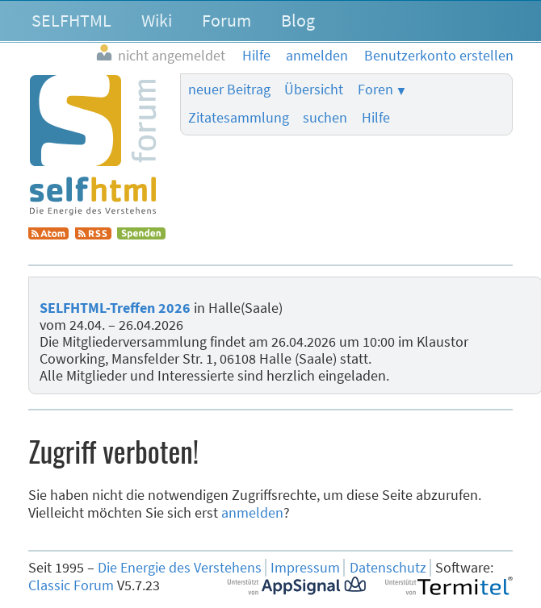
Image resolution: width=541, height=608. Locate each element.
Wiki (156, 20)
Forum (226, 20)
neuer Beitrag (229, 89)
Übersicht (313, 89)
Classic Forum (71, 585)
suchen (325, 118)
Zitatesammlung (238, 118)
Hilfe (376, 118)
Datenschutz (388, 568)
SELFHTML (71, 20)
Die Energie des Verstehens (180, 568)
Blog (298, 20)
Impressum (305, 568)
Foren (375, 89)
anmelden (252, 513)
